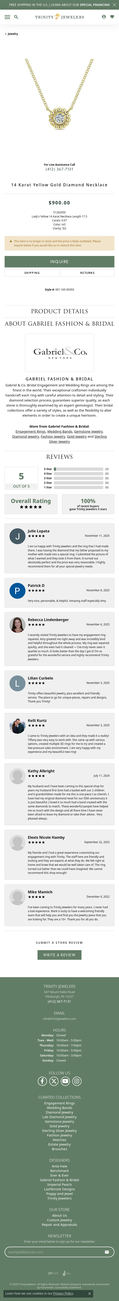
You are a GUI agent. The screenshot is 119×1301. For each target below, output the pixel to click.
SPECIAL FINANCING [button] (95, 5)
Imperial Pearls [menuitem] (59, 1184)
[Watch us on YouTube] (65, 1081)
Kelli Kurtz (37, 720)
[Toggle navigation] (7, 17)
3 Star (48, 478)
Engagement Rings (30, 431)
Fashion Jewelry (53, 436)
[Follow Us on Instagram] (76, 1081)
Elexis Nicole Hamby (46, 837)
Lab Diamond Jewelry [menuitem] (59, 1116)
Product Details (59, 311)
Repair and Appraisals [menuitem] (59, 1224)
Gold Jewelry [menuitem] (59, 1125)
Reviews (59, 457)
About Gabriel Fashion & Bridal (59, 323)
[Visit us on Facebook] (42, 1081)
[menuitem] (53, 1273)
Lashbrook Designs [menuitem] (59, 1189)
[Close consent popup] (89, 1293)
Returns (87, 273)
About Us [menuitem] (59, 1215)
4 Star (48, 474)
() (107, 469)
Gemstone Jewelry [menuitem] (59, 1121)
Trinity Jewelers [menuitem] (59, 1198)
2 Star (48, 483)
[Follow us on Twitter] (53, 1081)
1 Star (48, 487)
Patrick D (36, 585)
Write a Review (59, 954)
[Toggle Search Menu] (16, 16)
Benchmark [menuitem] (59, 1170)
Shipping (32, 273)
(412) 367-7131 (59, 169)
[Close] (114, 5)
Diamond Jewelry (25, 436)
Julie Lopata (38, 531)
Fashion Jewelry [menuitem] (59, 1135)
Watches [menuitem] (60, 1139)
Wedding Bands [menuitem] (59, 1107)
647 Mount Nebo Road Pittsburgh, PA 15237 (59, 997)
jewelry (13, 34)
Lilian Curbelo (40, 678)
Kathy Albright (41, 770)
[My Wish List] (112, 16)
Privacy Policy (63, 1293)
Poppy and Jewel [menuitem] (59, 1193)
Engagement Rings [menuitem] (59, 1102)
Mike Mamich (40, 891)
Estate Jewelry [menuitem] (59, 1144)
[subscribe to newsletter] (107, 1252)
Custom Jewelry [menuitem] (59, 1220)
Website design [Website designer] (69, 1284)
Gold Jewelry (77, 436)
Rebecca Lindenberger (48, 619)
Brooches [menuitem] (59, 1148)
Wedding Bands (59, 431)
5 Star (48, 469)
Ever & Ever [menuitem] (59, 1175)
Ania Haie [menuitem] (59, 1166)
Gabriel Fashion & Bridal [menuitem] (59, 1179)
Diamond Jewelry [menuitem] (59, 1112)
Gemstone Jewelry (88, 431)
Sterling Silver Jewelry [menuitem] (59, 1130)
